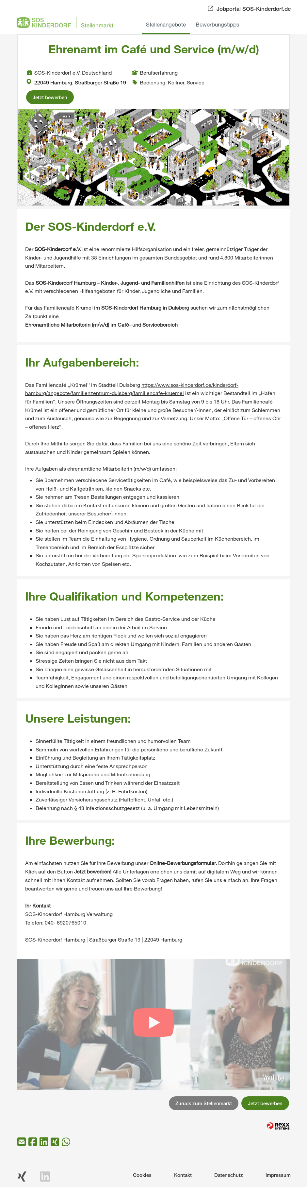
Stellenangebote (166, 24)
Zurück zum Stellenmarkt (203, 1103)
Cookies (142, 1175)
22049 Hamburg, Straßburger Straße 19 (76, 82)
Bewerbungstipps (217, 24)
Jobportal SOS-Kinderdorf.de (254, 8)
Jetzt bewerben (50, 97)
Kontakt (183, 1175)
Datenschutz (228, 1175)
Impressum (278, 1175)
